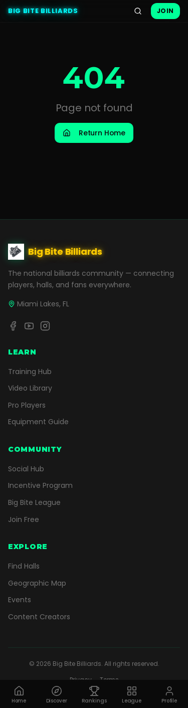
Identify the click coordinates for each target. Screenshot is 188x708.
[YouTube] (29, 326)
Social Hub (26, 469)
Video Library (30, 388)
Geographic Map (37, 583)
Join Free (23, 519)
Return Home (94, 133)
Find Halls (24, 566)
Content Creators (39, 617)
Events (19, 600)
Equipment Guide (38, 422)
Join (165, 11)
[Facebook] (13, 326)
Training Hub (30, 372)
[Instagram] (45, 326)
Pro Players (27, 405)
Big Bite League (34, 502)
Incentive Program (40, 485)
